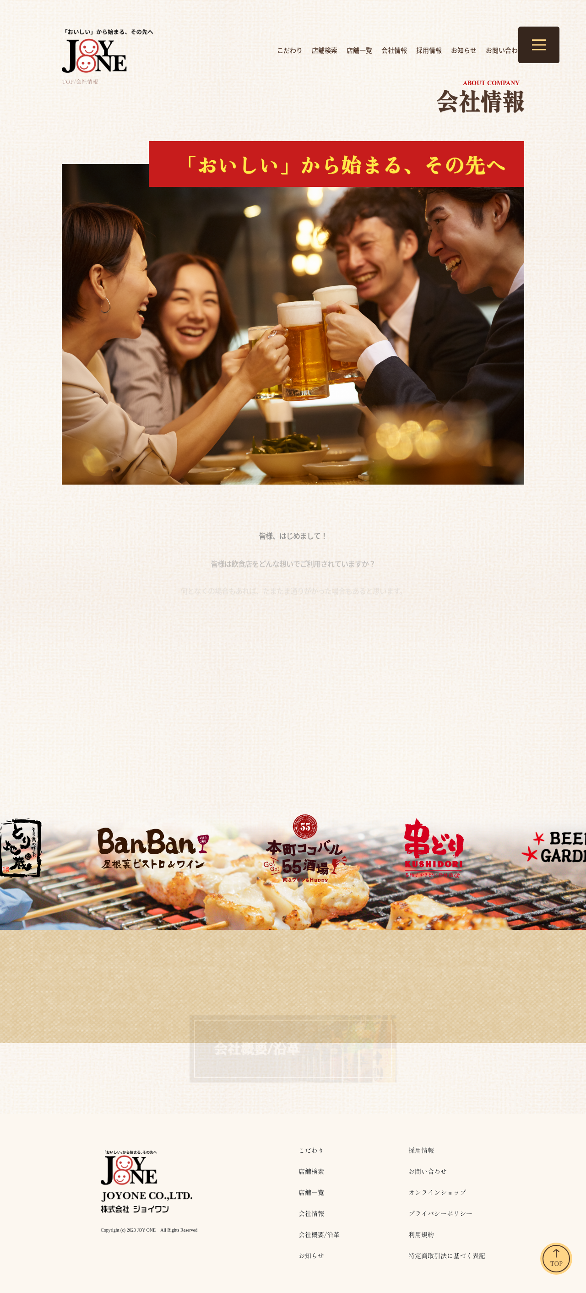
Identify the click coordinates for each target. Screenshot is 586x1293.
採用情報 (429, 50)
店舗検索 (324, 50)
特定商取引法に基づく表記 (446, 1256)
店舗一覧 (359, 50)
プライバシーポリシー (440, 1214)
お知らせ (464, 50)
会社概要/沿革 (319, 1235)
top (68, 81)
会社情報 (394, 50)
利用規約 (421, 1235)
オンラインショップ (437, 1192)
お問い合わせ (505, 50)
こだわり (290, 50)
